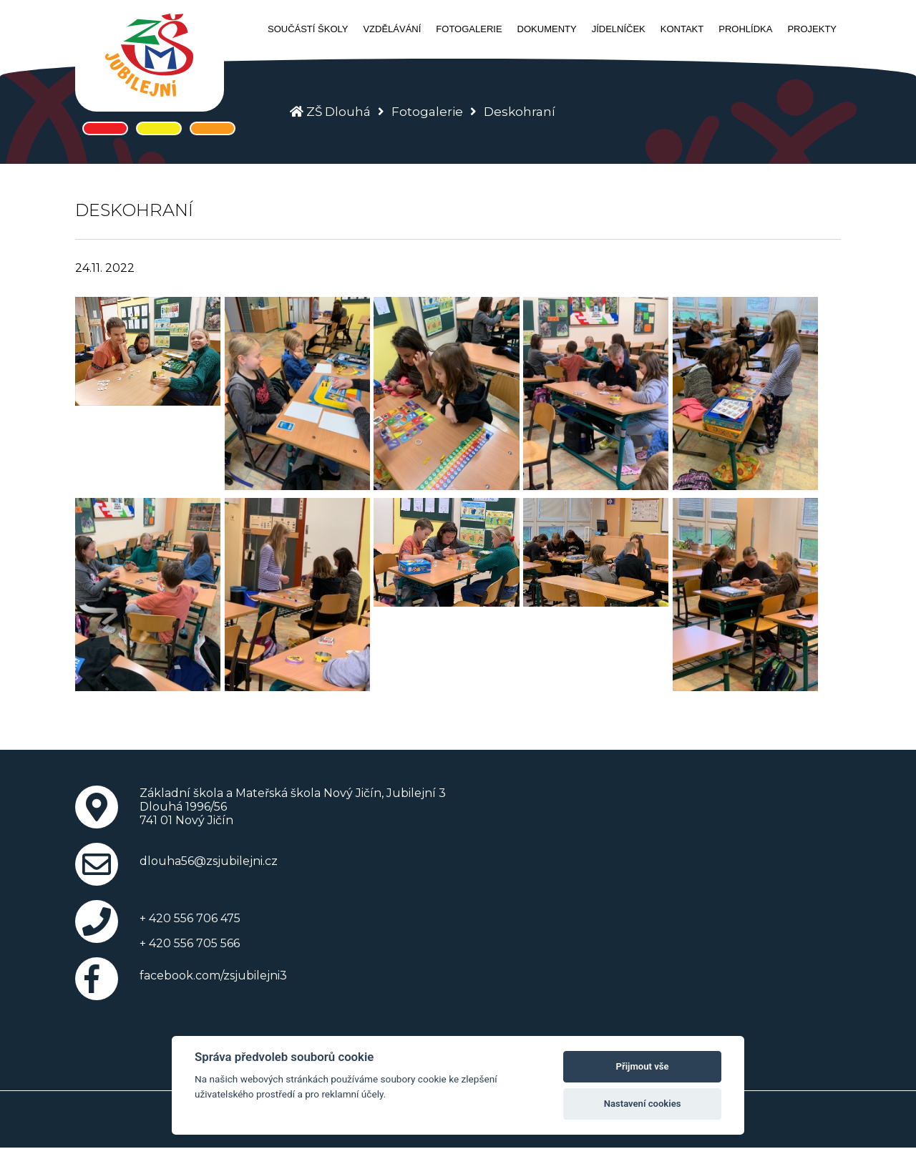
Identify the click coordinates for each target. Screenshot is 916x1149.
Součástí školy (308, 29)
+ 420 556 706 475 (190, 918)
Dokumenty (547, 29)
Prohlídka (745, 29)
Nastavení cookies (642, 1103)
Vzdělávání (392, 29)
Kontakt (682, 29)
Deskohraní (519, 111)
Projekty (812, 29)
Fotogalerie (469, 29)
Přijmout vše (642, 1066)
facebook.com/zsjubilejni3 (213, 975)
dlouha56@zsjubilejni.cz (209, 861)
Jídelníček (618, 29)
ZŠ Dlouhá (338, 111)
